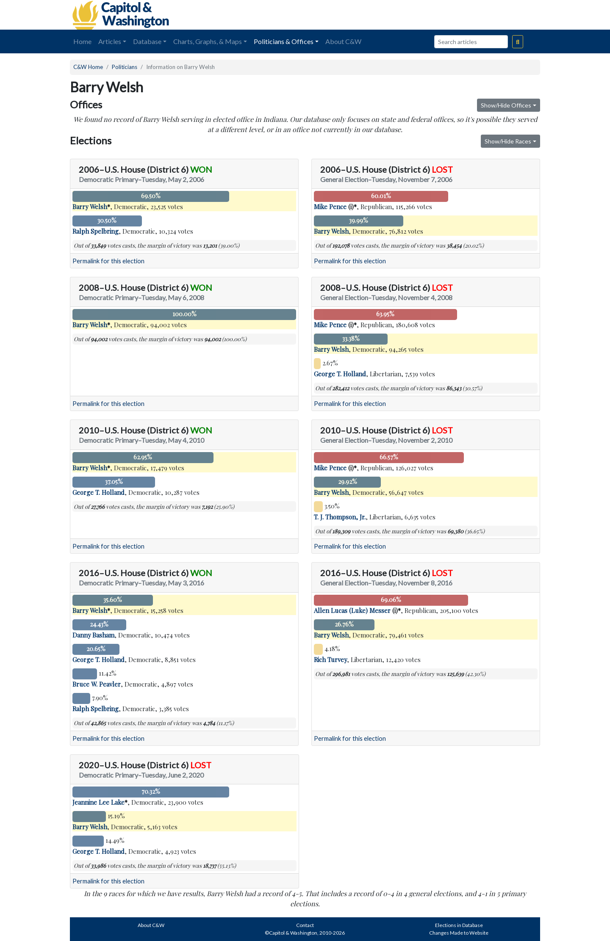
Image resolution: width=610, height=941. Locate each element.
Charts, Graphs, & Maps (207, 41)
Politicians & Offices (283, 41)
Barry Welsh (89, 206)
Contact (305, 925)
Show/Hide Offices (506, 105)
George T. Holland (340, 374)
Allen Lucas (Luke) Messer (352, 610)
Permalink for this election (108, 261)
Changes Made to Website (458, 933)
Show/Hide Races (508, 141)
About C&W (343, 41)
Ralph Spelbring (95, 231)
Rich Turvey (330, 659)
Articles (109, 41)
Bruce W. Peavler (96, 684)
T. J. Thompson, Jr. (340, 517)
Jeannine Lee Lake (98, 802)
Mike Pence (330, 206)
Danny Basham (93, 635)
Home (82, 41)
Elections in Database (459, 925)
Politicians (124, 66)
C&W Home (88, 66)
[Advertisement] (445, 15)
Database (147, 41)
